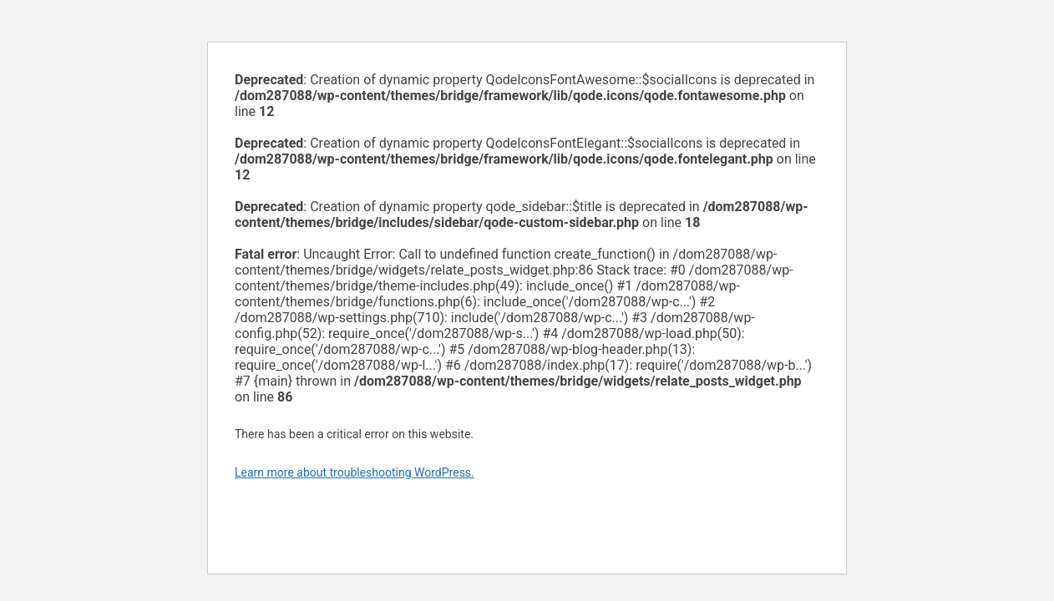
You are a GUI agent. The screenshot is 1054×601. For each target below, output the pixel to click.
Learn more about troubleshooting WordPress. (354, 472)
